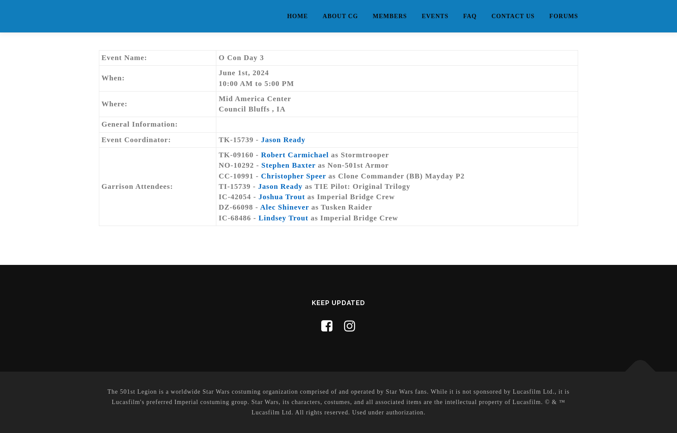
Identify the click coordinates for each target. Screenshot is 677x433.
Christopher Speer (293, 176)
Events (435, 16)
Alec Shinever (284, 207)
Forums (563, 16)
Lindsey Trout (284, 218)
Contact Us (513, 16)
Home (297, 16)
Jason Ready (283, 140)
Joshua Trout (282, 197)
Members (390, 16)
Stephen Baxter (288, 165)
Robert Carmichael (295, 155)
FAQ (470, 16)
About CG (340, 16)
